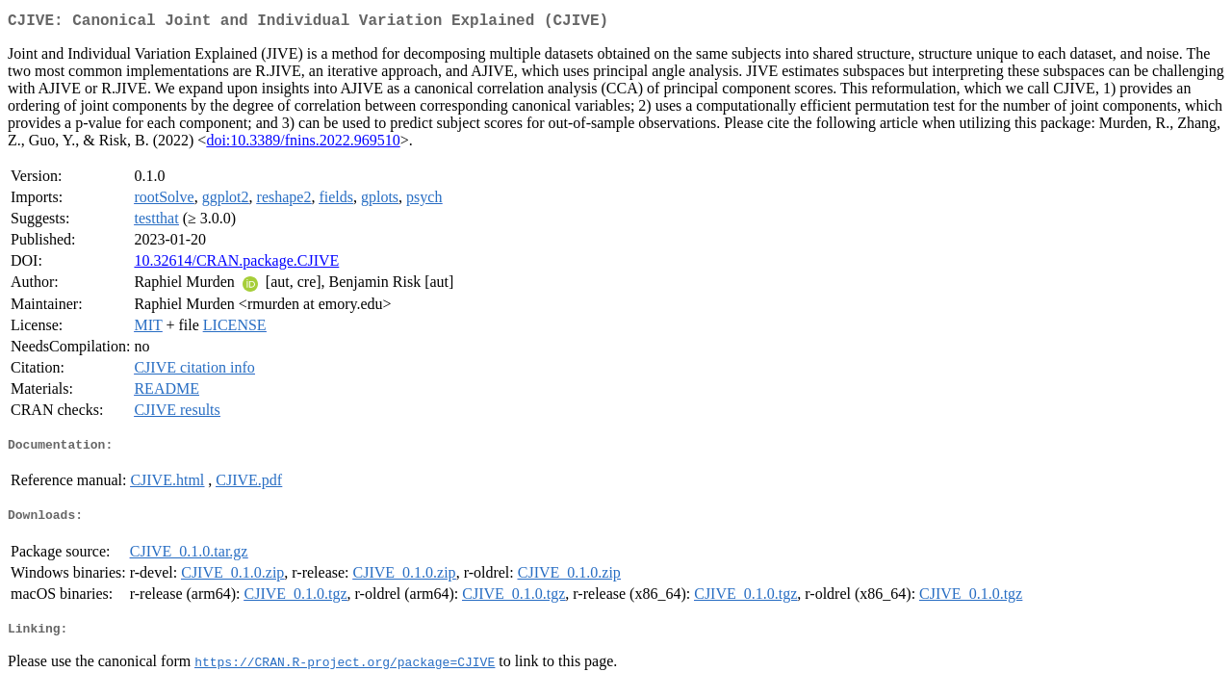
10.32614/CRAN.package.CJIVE (236, 264)
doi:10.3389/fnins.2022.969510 (302, 144)
